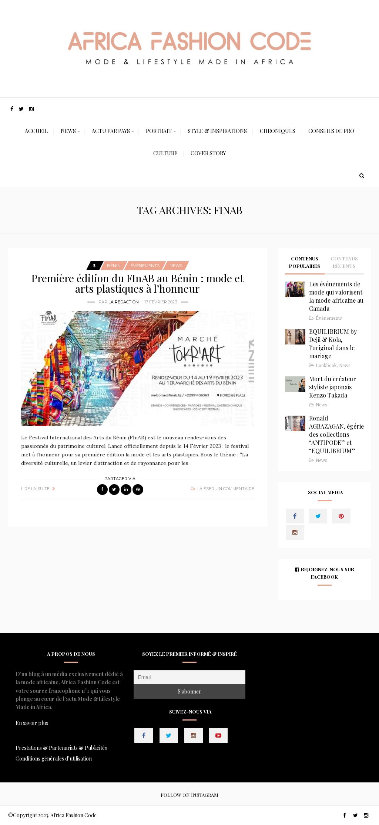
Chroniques (277, 130)
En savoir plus (32, 722)
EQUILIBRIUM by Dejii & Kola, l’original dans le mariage (333, 343)
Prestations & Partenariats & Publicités (61, 747)
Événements (145, 265)
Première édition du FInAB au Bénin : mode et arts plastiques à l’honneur (137, 283)
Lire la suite (35, 488)
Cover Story (208, 153)
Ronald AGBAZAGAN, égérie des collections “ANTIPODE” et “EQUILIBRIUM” (336, 434)
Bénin (114, 265)
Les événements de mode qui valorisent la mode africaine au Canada (336, 296)
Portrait (159, 130)
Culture (165, 153)
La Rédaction (123, 302)
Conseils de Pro (331, 130)
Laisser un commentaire (225, 488)
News (68, 130)
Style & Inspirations (217, 130)
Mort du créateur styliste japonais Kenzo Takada (332, 387)
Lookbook (326, 365)
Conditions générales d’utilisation (54, 758)
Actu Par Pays (111, 130)
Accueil (36, 130)
